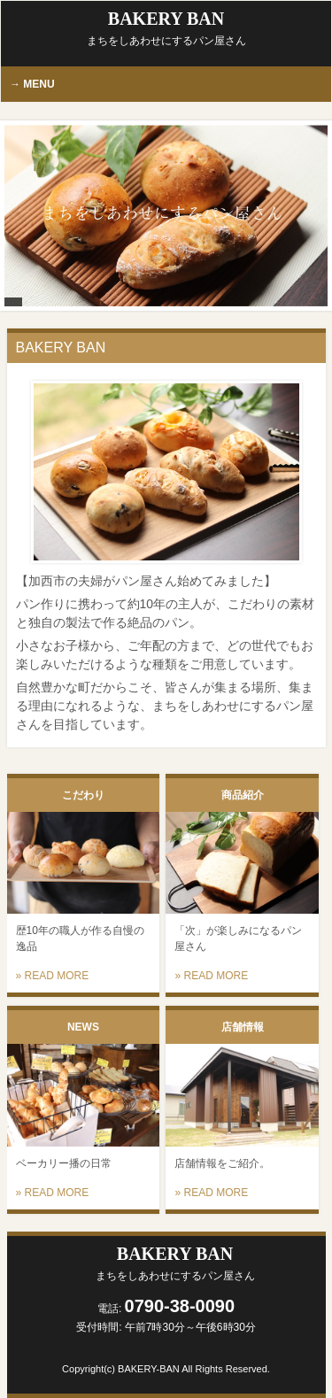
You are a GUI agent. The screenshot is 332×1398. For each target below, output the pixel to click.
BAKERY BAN (166, 28)
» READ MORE (52, 975)
